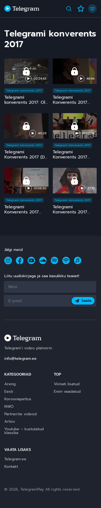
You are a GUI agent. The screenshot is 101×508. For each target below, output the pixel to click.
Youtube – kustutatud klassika (24, 431)
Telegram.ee (15, 459)
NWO (9, 406)
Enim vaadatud (67, 391)
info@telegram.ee (20, 358)
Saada (83, 300)
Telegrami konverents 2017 (24, 90)
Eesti (8, 391)
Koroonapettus (17, 399)
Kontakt (11, 466)
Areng (10, 384)
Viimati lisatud (66, 384)
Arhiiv (9, 421)
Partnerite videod (20, 414)
